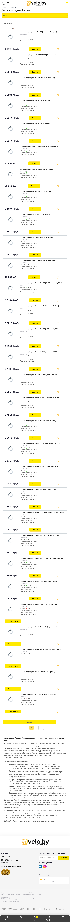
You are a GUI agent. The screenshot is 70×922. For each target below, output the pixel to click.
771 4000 (5, 860)
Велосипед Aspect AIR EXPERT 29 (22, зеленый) (38, 55)
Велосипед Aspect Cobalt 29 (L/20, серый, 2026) (38, 421)
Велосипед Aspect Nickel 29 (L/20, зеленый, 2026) (38, 352)
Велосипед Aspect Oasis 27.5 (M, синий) (35, 100)
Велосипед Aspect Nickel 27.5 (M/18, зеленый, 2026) (39, 581)
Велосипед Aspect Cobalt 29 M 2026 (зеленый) (37, 237)
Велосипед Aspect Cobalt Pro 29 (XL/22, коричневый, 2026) (42, 558)
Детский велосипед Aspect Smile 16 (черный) (37, 169)
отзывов (48, 882)
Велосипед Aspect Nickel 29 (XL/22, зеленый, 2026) (39, 466)
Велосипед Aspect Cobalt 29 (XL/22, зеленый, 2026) (39, 535)
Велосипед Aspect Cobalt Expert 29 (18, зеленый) (38, 627)
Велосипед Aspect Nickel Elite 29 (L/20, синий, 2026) (39, 329)
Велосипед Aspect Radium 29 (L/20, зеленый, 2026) (39, 375)
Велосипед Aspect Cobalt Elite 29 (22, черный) (37, 672)
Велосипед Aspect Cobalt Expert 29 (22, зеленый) (38, 604)
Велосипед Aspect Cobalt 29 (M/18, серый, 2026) (38, 489)
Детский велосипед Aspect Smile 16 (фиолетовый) (39, 146)
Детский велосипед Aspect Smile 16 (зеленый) (37, 260)
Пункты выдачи (5, 856)
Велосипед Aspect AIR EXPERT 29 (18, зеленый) (38, 694)
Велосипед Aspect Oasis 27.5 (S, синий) (35, 123)
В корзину (35, 49)
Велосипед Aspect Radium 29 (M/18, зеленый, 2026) (39, 306)
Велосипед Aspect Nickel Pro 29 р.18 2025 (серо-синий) (40, 649)
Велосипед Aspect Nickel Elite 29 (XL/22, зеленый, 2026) (41, 283)
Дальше (29, 722)
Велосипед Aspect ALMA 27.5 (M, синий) (35, 214)
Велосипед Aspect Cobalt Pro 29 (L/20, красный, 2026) (40, 443)
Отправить (63, 857)
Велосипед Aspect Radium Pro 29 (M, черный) (37, 78)
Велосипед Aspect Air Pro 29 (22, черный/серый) (38, 32)
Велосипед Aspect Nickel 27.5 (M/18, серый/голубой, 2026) (42, 512)
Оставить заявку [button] (13, 621)
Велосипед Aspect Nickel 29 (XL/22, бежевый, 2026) (39, 397)
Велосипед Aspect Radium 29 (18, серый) (35, 191)
